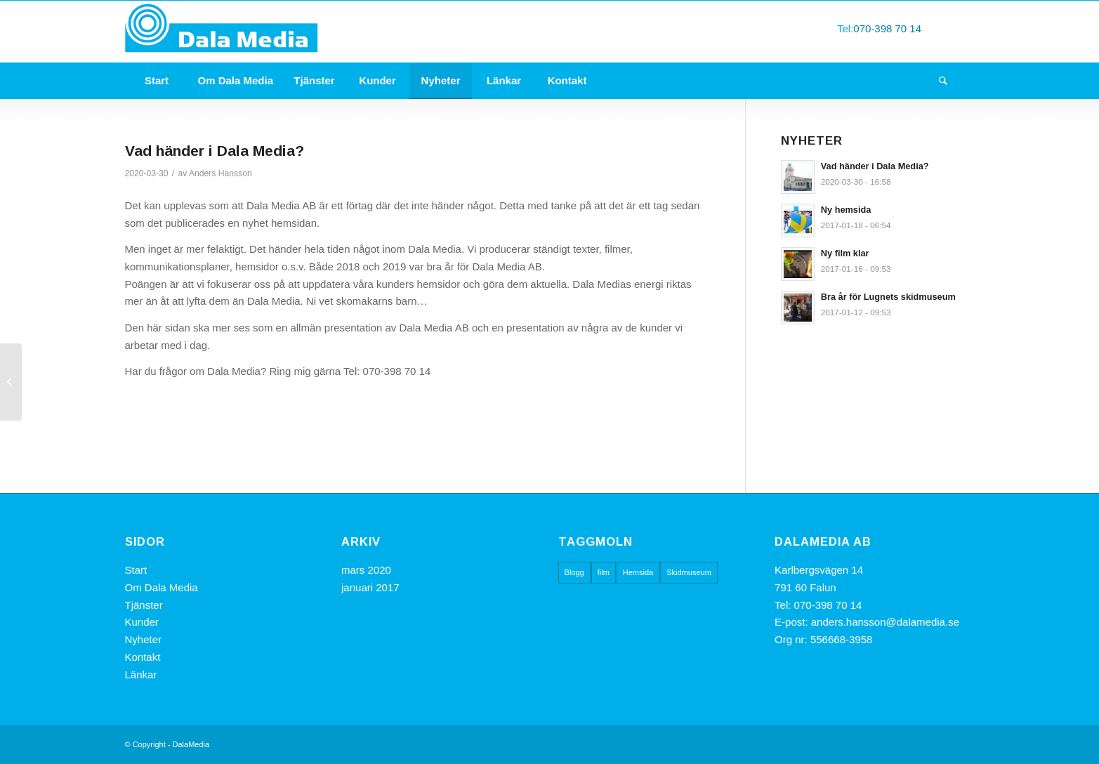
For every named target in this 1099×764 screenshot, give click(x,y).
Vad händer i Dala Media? (875, 166)
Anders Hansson (220, 173)
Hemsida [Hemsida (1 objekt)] (638, 572)
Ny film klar (845, 253)
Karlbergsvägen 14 (820, 570)
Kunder (142, 622)
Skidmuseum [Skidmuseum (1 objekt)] (688, 572)
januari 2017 (370, 587)
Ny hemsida (846, 209)
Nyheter (143, 639)
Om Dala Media (161, 587)
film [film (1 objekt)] (604, 572)
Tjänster (144, 605)
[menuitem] (156, 80)
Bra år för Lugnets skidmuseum (888, 296)
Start (136, 570)
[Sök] (943, 80)
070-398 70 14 (887, 28)
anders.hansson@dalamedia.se (885, 622)
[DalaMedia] (222, 31)
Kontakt (143, 657)
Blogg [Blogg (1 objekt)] (574, 572)
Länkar (141, 674)
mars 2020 (366, 570)
